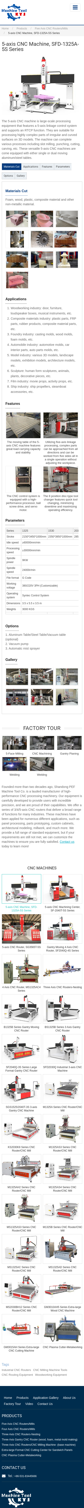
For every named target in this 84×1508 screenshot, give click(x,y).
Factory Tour (12, 1404)
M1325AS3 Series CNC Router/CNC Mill (62, 1149)
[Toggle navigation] (75, 7)
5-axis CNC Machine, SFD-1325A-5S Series (21, 909)
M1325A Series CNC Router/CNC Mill (62, 1109)
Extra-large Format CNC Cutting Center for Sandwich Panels (37, 1450)
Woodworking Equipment (51, 1374)
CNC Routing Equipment (17, 1374)
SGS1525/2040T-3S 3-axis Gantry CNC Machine (21, 1109)
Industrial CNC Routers (16, 1370)
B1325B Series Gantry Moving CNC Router (21, 1029)
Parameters (63, 166)
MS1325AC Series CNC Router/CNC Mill (21, 1269)
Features (47, 166)
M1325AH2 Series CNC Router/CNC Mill (21, 1189)
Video (29, 1404)
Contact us (67, 841)
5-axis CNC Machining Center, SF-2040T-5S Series (62, 909)
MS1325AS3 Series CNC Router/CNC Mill (21, 1229)
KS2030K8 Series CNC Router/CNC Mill (21, 1149)
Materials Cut (12, 166)
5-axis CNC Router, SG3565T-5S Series (21, 949)
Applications (30, 166)
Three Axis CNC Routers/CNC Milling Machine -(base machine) (39, 1444)
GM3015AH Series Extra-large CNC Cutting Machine (21, 1349)
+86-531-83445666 (25, 1476)
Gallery (21, 175)
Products (22, 28)
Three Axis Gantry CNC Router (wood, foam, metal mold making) (39, 1439)
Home (5, 28)
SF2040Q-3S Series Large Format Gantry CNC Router (21, 1069)
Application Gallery (46, 1397)
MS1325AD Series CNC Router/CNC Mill (62, 1269)
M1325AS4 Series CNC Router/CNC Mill (62, 1189)
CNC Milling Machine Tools (50, 1370)
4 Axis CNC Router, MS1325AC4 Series (21, 989)
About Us (69, 1397)
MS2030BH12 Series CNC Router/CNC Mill (21, 1309)
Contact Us (45, 1404)
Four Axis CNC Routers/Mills (18, 1429)
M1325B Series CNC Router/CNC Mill (62, 1229)
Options (8, 175)
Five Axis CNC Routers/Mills (51, 28)
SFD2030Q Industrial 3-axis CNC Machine (62, 1069)
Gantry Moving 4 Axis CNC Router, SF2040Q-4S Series (62, 949)
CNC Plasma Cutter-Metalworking (62, 1347)
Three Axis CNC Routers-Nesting (62, 987)
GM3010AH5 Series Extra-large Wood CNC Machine (62, 1309)
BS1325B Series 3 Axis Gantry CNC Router (62, 1029)
